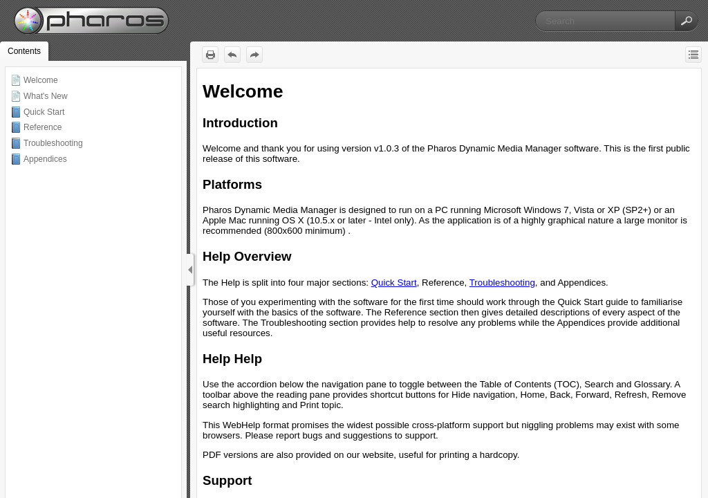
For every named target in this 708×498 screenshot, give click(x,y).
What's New (46, 96)
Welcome (41, 80)
